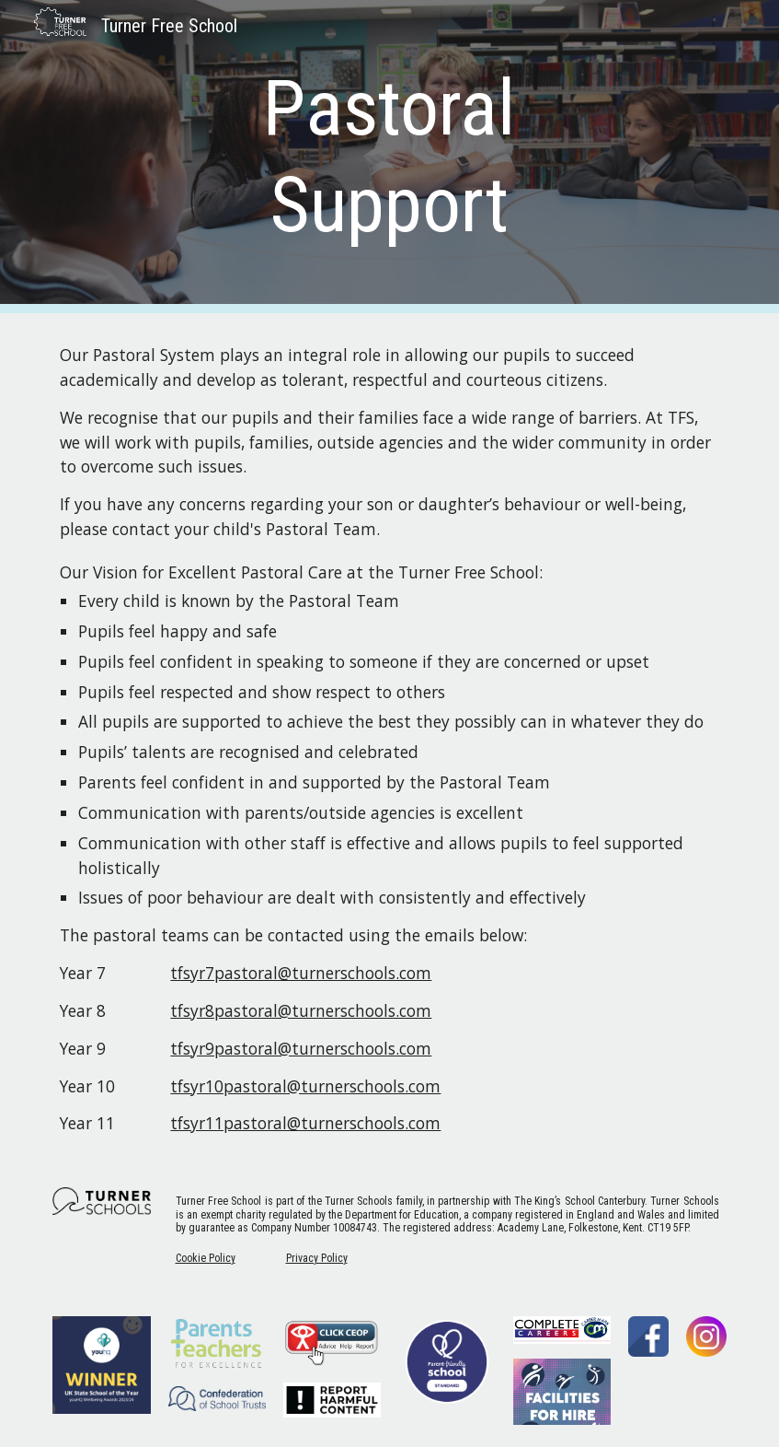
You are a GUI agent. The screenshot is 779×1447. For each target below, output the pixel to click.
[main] (390, 157)
